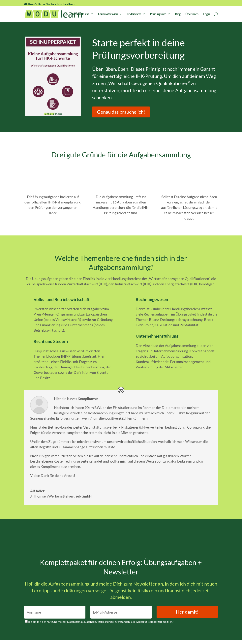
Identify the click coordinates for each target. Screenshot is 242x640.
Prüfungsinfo (158, 14)
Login (206, 14)
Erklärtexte (134, 14)
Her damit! (187, 612)
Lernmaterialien (108, 14)
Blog (177, 14)
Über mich (191, 14)
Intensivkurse (80, 14)
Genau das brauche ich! (121, 112)
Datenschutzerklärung (98, 621)
